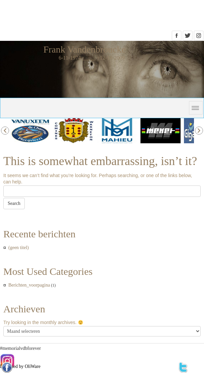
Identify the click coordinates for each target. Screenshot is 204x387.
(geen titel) (18, 247)
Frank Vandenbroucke (84, 49)
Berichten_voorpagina (29, 285)
